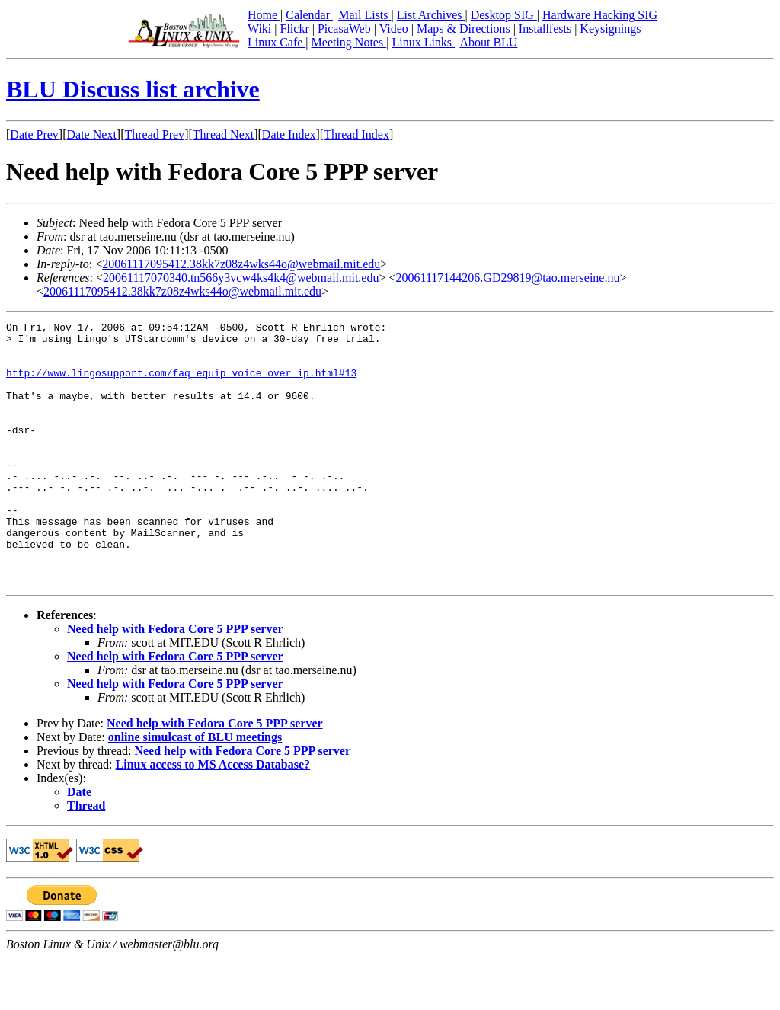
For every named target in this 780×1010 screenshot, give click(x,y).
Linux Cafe (276, 42)
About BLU (488, 42)
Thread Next (223, 134)
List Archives (431, 14)
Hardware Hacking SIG (599, 14)
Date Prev (34, 134)
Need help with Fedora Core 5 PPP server (175, 681)
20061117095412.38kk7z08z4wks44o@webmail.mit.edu (241, 263)
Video (395, 28)
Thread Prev (154, 134)
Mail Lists (364, 14)
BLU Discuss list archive (133, 89)
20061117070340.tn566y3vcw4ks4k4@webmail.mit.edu (241, 277)
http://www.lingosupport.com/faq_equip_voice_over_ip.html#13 (181, 384)
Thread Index (356, 134)
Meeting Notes (349, 42)
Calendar (309, 14)
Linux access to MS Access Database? (213, 816)
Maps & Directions (465, 28)
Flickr (296, 28)
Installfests (546, 28)
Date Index (289, 134)
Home (264, 14)
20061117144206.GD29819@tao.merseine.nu (508, 277)
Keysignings (610, 28)
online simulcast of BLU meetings (195, 789)
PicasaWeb (346, 28)
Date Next (92, 134)
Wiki (261, 28)
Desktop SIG (504, 14)
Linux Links (423, 42)
